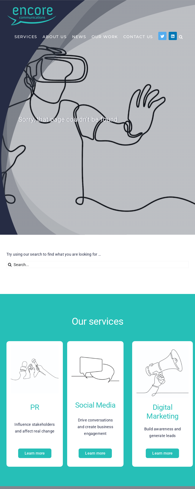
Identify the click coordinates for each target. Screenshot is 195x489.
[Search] (9, 264)
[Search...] (97, 264)
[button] (181, 36)
